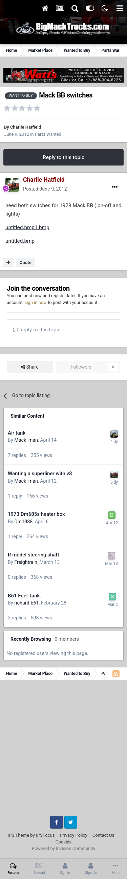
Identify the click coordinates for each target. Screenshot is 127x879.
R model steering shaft (33, 555)
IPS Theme (18, 835)
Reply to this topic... (39, 330)
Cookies (63, 841)
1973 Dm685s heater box (36, 514)
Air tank (16, 433)
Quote (25, 262)
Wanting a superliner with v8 (40, 473)
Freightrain (25, 562)
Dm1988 (23, 521)
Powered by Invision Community (64, 848)
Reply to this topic (63, 157)
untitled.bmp (20, 241)
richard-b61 (26, 603)
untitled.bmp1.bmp (27, 227)
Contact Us (103, 835)
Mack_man (26, 440)
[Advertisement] (63, 750)
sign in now (35, 302)
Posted (45, 189)
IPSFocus (45, 835)
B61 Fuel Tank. (24, 596)
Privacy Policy (73, 835)
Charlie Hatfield (25, 127)
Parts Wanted (48, 134)
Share (30, 367)
